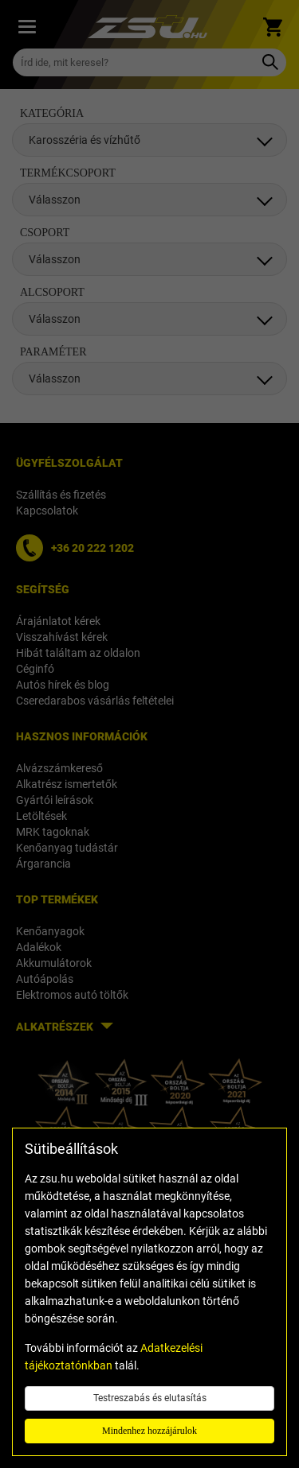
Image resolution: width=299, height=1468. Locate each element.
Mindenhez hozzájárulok (149, 1430)
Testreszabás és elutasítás (150, 1398)
